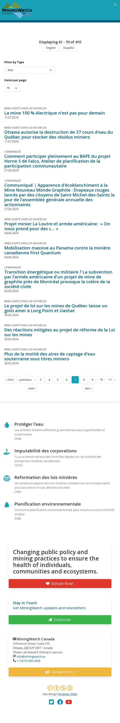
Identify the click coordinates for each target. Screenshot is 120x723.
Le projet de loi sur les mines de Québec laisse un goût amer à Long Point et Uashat (55, 308)
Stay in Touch (25, 602)
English (51, 48)
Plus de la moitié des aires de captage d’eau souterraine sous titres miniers (49, 356)
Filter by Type (14, 62)
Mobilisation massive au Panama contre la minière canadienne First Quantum (57, 250)
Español (68, 48)
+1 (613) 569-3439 (28, 661)
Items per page (15, 80)
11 (111, 380)
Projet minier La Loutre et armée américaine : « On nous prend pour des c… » (57, 226)
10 (102, 380)
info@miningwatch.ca (31, 656)
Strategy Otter (68, 694)
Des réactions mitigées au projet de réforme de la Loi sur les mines (59, 332)
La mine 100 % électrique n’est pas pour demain (54, 113)
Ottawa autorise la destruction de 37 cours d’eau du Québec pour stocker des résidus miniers (58, 134)
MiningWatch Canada (36, 639)
